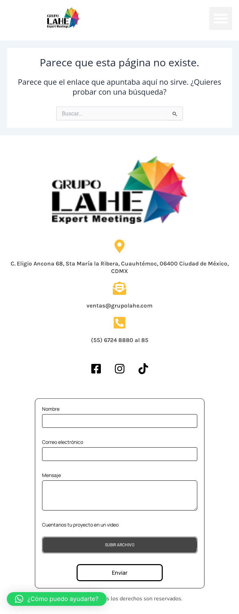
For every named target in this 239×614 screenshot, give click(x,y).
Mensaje (51, 475)
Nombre (50, 409)
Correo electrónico (62, 442)
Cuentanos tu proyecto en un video (80, 524)
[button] (221, 18)
